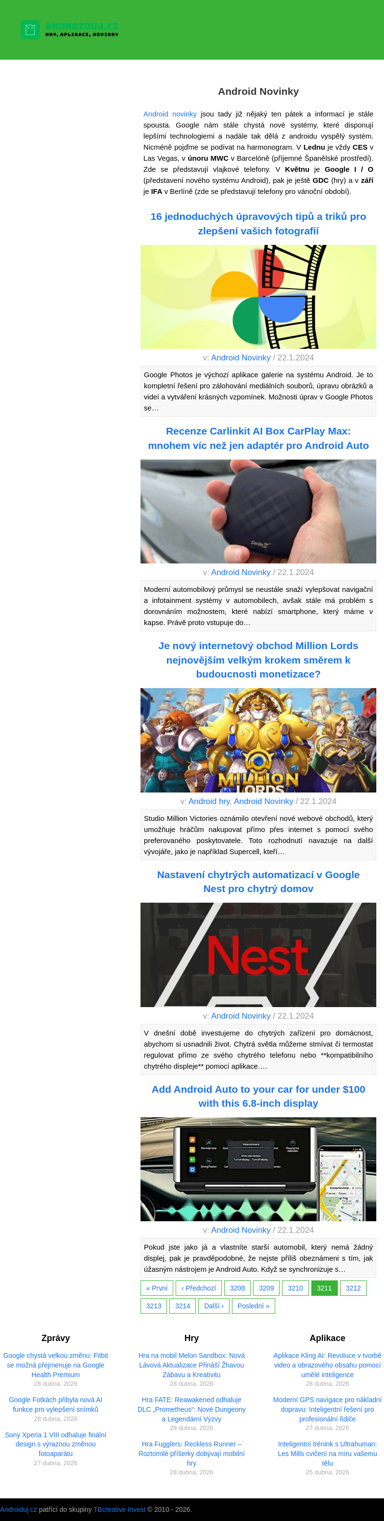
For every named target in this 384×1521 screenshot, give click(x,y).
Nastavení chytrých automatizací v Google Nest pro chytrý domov (258, 881)
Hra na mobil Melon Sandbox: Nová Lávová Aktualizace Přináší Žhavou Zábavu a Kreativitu (192, 1365)
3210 (295, 1288)
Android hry (209, 801)
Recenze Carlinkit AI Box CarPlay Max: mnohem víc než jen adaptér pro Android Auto (258, 437)
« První (156, 1288)
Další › (213, 1306)
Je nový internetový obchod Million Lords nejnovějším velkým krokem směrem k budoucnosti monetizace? (258, 659)
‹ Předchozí (198, 1288)
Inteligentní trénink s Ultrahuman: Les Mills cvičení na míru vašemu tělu (327, 1453)
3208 (237, 1288)
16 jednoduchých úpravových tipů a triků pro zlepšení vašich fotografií (258, 223)
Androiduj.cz (18, 1509)
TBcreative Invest (119, 1509)
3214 (182, 1306)
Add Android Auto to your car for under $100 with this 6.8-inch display (258, 1096)
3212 (353, 1288)
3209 (266, 1288)
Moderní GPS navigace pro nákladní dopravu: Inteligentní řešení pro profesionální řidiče (327, 1409)
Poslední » (253, 1306)
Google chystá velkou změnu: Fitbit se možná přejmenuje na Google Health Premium (55, 1365)
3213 (153, 1306)
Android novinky (170, 114)
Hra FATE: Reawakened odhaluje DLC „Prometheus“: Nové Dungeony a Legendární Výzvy (192, 1409)
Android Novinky (241, 357)
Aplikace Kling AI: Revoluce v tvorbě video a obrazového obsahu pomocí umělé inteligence (328, 1365)
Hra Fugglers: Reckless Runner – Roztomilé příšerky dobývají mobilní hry (192, 1453)
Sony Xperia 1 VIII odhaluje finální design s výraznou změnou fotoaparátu (55, 1444)
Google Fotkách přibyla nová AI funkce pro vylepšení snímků (55, 1404)
